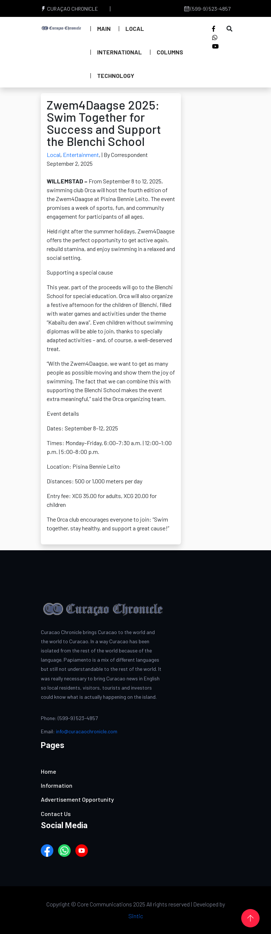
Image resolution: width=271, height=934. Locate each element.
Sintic (135, 915)
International (119, 52)
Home (48, 771)
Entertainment (81, 154)
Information (56, 785)
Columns (170, 52)
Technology (115, 75)
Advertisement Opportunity (77, 799)
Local (134, 28)
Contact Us (56, 813)
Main (104, 28)
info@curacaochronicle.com (86, 731)
